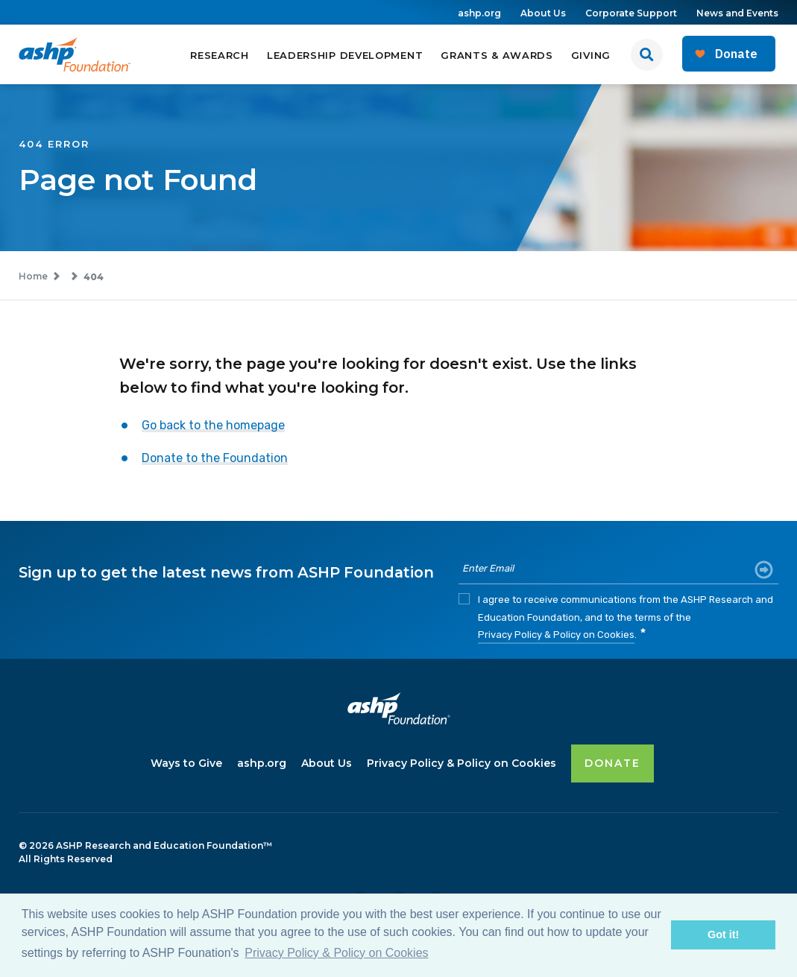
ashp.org (479, 13)
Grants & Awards (497, 55)
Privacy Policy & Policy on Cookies (556, 636)
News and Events (737, 13)
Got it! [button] (723, 934)
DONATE (612, 762)
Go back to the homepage (213, 426)
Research (219, 55)
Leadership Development (345, 55)
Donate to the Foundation (215, 459)
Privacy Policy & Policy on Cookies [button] (336, 952)
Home (33, 276)
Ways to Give (186, 762)
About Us (543, 13)
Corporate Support (631, 13)
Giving (591, 55)
